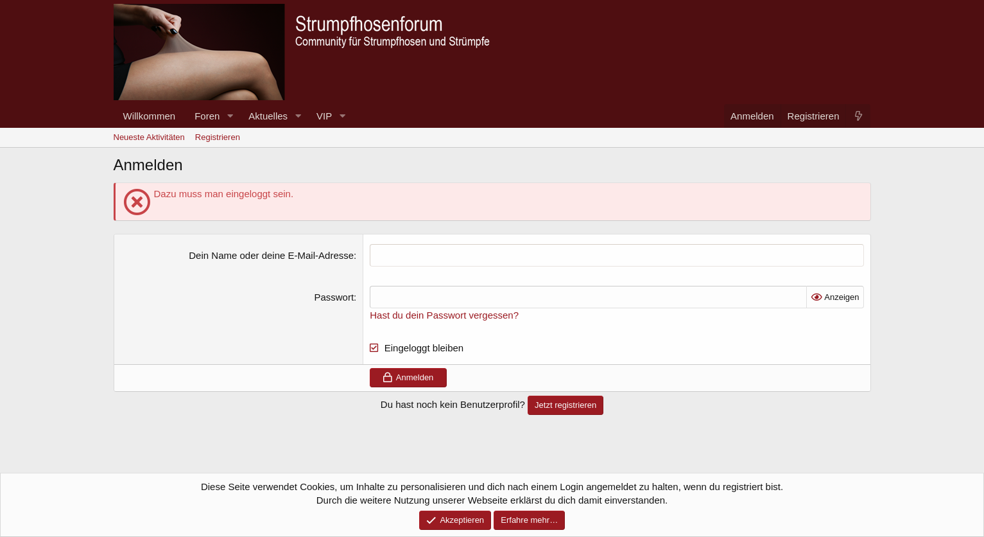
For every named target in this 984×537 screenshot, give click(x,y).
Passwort (334, 297)
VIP (324, 115)
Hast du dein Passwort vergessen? (444, 315)
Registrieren (217, 137)
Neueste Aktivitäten (149, 137)
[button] (230, 116)
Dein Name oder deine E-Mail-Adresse (271, 255)
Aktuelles (268, 115)
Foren (207, 115)
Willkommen (149, 115)
